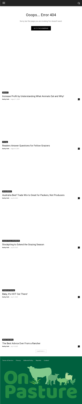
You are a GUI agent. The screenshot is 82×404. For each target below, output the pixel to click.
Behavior (5, 92)
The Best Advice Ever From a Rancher (21, 343)
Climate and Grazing (8, 290)
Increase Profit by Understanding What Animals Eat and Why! (33, 96)
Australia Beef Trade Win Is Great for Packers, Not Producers (33, 195)
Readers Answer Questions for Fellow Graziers (26, 145)
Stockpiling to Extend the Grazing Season (23, 244)
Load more (41, 351)
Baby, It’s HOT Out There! (14, 294)
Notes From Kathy (8, 339)
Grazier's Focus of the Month (11, 241)
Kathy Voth (5, 99)
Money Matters (7, 191)
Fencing (5, 142)
